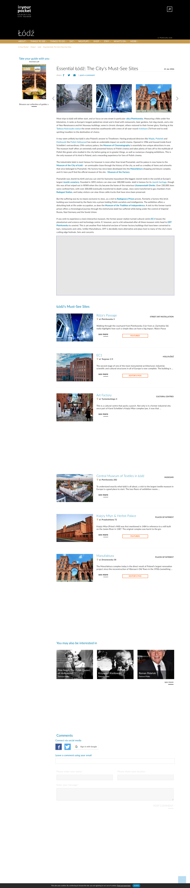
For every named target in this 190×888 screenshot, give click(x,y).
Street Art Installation (162, 317)
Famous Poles (63, 676)
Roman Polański (147, 673)
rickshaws (143, 129)
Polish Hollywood (78, 142)
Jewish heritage (159, 182)
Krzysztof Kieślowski (109, 673)
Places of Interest (164, 517)
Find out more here (123, 885)
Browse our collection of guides (33, 104)
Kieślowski (61, 142)
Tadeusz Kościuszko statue (68, 129)
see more (103, 334)
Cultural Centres (165, 397)
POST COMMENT (163, 795)
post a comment (87, 75)
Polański (159, 139)
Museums (169, 477)
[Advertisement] (115, 56)
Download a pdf (34, 61)
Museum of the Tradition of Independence (125, 205)
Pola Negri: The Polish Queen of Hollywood (74, 672)
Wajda (152, 139)
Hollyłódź (168, 357)
